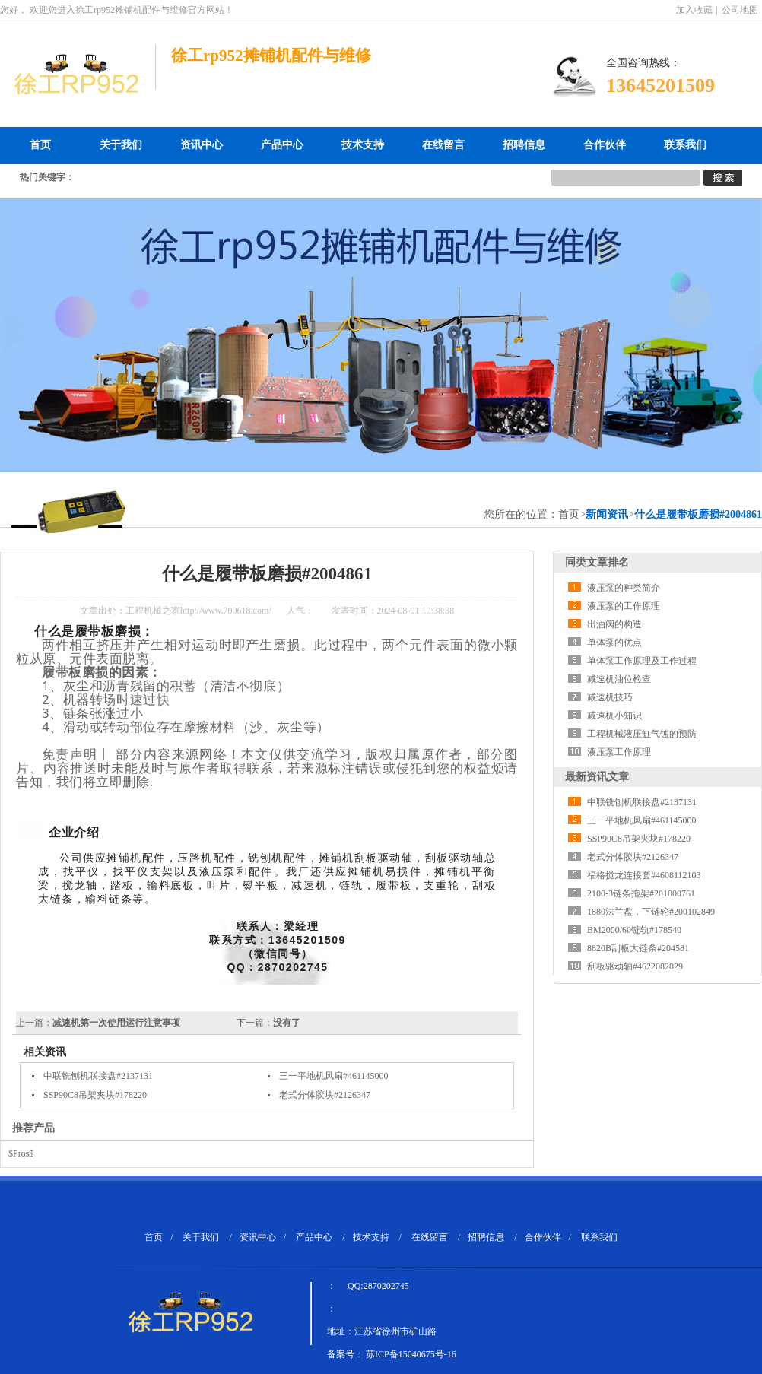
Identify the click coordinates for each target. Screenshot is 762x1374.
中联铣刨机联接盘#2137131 (98, 1076)
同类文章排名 (597, 562)
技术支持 (362, 145)
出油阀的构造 (614, 624)
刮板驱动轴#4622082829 (635, 966)
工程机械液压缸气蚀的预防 (642, 733)
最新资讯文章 (597, 776)
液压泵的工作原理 (623, 606)
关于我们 (121, 145)
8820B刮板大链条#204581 (638, 948)
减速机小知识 (614, 715)
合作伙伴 (604, 145)
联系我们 (685, 145)
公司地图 (740, 10)
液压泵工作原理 (619, 752)
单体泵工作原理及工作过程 (642, 660)
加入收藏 (694, 10)
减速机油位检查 (619, 679)
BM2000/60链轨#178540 (634, 930)
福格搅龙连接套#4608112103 (644, 875)
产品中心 (282, 145)
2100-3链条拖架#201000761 (641, 893)
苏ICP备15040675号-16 (411, 1354)
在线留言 (443, 145)
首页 (40, 145)
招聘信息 (524, 145)
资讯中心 (201, 145)
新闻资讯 (607, 514)
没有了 (286, 1022)
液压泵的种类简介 (623, 587)
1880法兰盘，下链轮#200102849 (651, 911)
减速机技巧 (610, 697)
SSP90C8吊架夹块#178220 (95, 1095)
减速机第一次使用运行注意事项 (116, 1022)
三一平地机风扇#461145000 (334, 1076)
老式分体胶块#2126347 (324, 1095)
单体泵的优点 (614, 642)
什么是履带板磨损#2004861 (698, 514)
